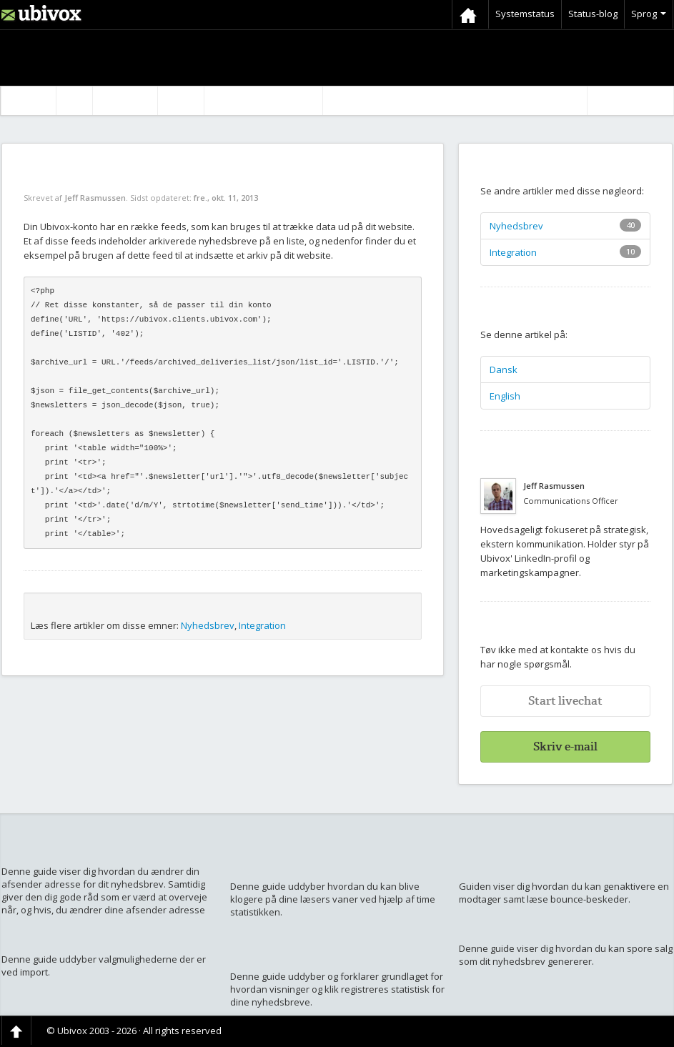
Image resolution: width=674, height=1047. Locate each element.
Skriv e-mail (565, 746)
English (505, 395)
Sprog (648, 13)
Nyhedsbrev (207, 625)
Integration (262, 625)
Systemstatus (525, 13)
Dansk (503, 369)
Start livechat (565, 700)
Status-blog (593, 13)
